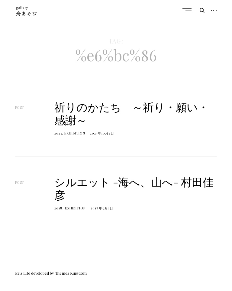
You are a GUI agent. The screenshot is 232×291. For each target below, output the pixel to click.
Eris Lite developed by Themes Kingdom (51, 273)
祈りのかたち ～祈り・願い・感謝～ (131, 113)
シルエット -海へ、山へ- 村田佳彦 (134, 188)
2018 (58, 208)
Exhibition (74, 133)
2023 (58, 133)
